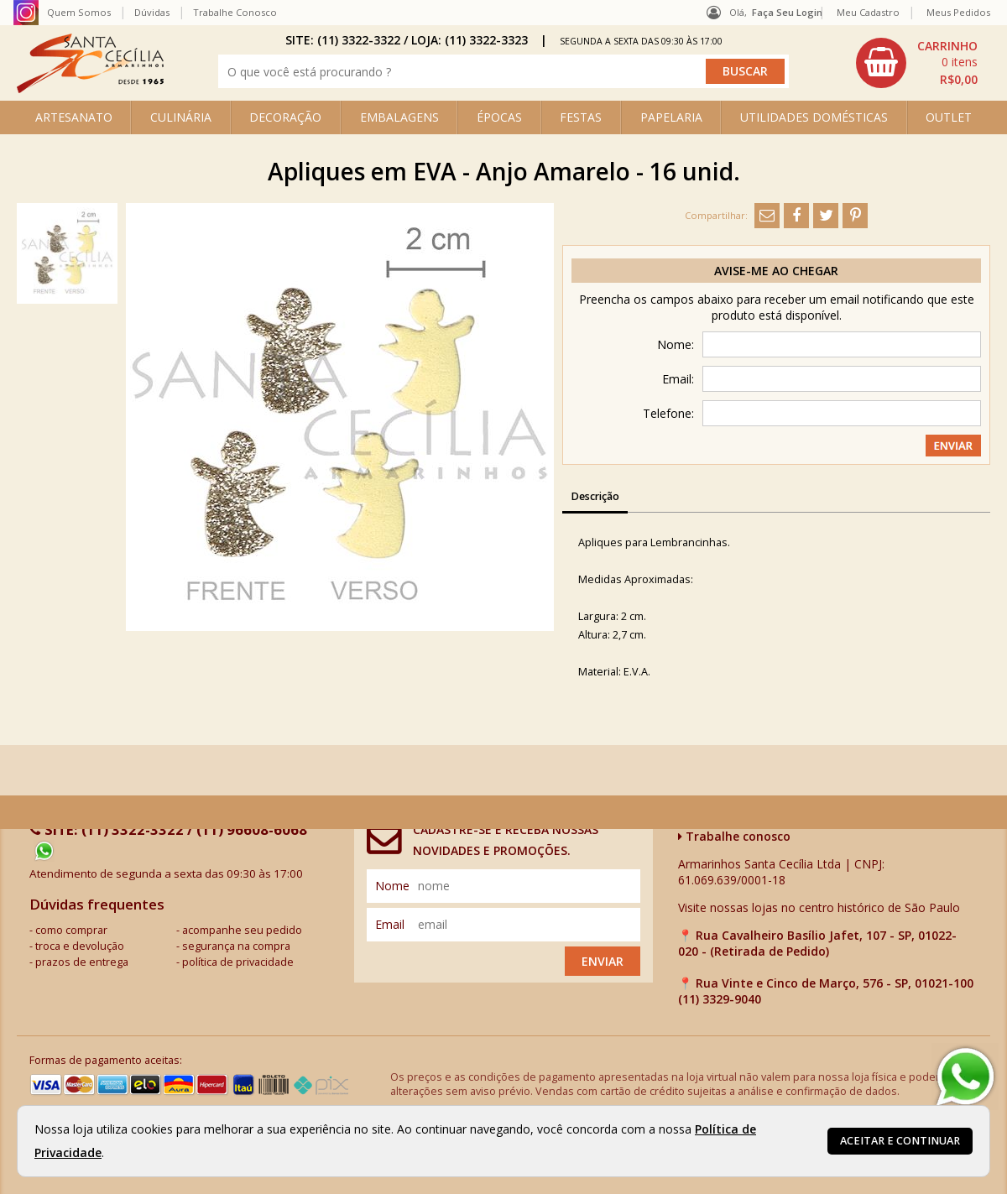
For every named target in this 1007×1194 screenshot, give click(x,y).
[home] (90, 88)
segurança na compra (236, 946)
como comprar (71, 930)
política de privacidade (238, 962)
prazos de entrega (81, 962)
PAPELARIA (671, 117)
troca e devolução (79, 946)
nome (392, 886)
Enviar (603, 961)
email (389, 924)
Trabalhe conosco (734, 836)
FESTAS (581, 117)
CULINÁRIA (180, 117)
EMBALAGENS (399, 117)
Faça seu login (787, 12)
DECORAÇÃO (285, 117)
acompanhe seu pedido (242, 930)
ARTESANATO (73, 117)
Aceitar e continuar (900, 1141)
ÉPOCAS (499, 117)
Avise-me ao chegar (776, 271)
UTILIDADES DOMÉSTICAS (814, 117)
